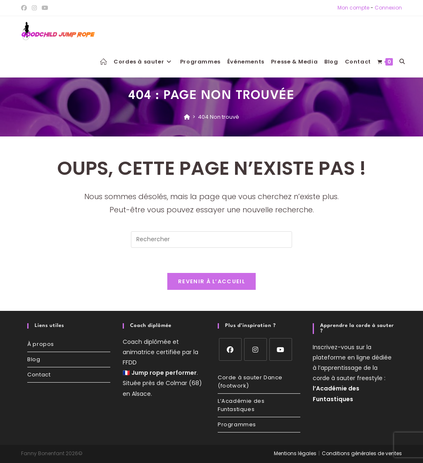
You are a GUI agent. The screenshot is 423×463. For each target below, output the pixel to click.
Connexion (388, 7)
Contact (38, 374)
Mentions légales (295, 453)
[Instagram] (255, 349)
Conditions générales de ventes (362, 453)
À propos (40, 344)
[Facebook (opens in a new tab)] (25, 8)
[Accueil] (187, 117)
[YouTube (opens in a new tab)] (45, 8)
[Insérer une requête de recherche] (211, 239)
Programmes (237, 424)
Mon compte (353, 7)
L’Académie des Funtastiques (241, 405)
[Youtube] (280, 349)
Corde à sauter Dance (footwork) (250, 382)
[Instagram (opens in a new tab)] (34, 8)
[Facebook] (230, 349)
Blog (33, 359)
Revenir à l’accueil (211, 281)
